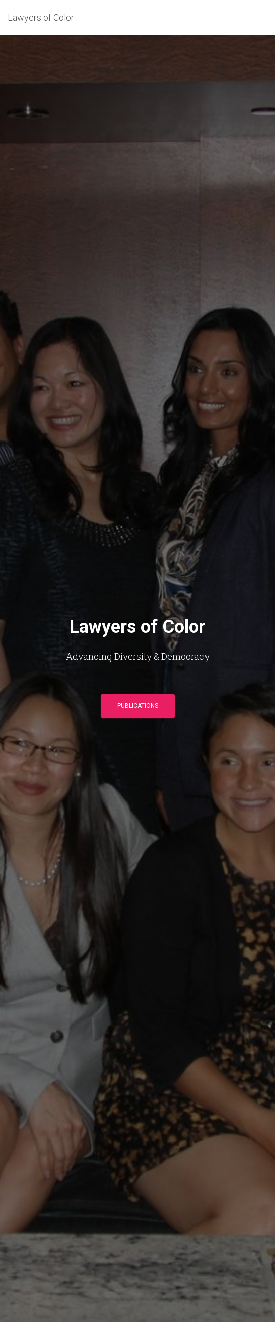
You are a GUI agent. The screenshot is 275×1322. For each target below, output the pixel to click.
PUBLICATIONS (137, 705)
